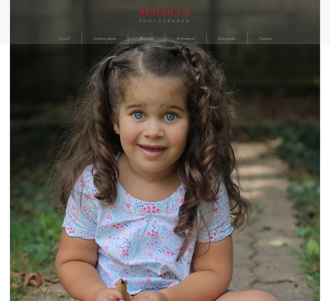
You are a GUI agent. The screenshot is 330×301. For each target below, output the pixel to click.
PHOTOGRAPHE (165, 21)
